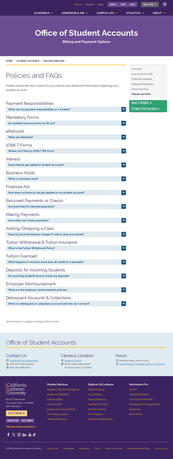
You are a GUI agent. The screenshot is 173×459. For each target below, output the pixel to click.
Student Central (72, 360)
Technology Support (57, 414)
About (157, 13)
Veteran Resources (57, 419)
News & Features (97, 409)
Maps (101, 4)
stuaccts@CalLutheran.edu (24, 360)
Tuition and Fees (140, 89)
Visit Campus (27, 420)
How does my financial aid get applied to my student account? (46, 192)
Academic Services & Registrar (63, 389)
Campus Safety (55, 399)
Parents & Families (139, 394)
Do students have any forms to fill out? (31, 123)
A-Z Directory (95, 394)
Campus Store (54, 404)
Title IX (97, 448)
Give (132, 4)
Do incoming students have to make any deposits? (38, 275)
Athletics (133, 13)
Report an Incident (114, 448)
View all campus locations (20, 426)
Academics (42, 13)
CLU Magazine (96, 414)
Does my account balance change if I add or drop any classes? (46, 234)
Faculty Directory (97, 399)
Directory (90, 4)
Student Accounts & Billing (61, 409)
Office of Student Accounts (86, 33)
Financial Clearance (142, 79)
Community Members (140, 399)
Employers (135, 409)
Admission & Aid (73, 13)
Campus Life (105, 13)
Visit (123, 4)
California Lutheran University (18, 6)
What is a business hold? (23, 178)
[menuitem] (150, 4)
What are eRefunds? (20, 137)
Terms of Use (161, 448)
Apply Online (15, 413)
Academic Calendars (58, 394)
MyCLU (78, 4)
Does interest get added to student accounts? (36, 164)
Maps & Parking (96, 389)
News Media (135, 414)
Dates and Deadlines (142, 84)
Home (9, 61)
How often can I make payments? (28, 220)
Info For (148, 4)
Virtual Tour (13, 420)
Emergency (84, 448)
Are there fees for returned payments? (31, 206)
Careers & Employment (100, 419)
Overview (137, 68)
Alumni (133, 389)
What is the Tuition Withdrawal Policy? (31, 248)
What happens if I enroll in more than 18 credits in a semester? (46, 262)
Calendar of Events (98, 404)
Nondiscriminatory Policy (138, 448)
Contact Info (53, 448)
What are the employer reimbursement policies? (37, 289)
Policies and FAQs (141, 94)
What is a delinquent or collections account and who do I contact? (49, 303)
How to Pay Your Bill (142, 74)
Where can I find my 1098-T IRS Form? (31, 151)
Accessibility (68, 448)
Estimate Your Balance (144, 109)
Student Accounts (28, 61)
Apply (113, 4)
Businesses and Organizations (145, 404)
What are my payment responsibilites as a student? (39, 109)
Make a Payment (140, 103)
